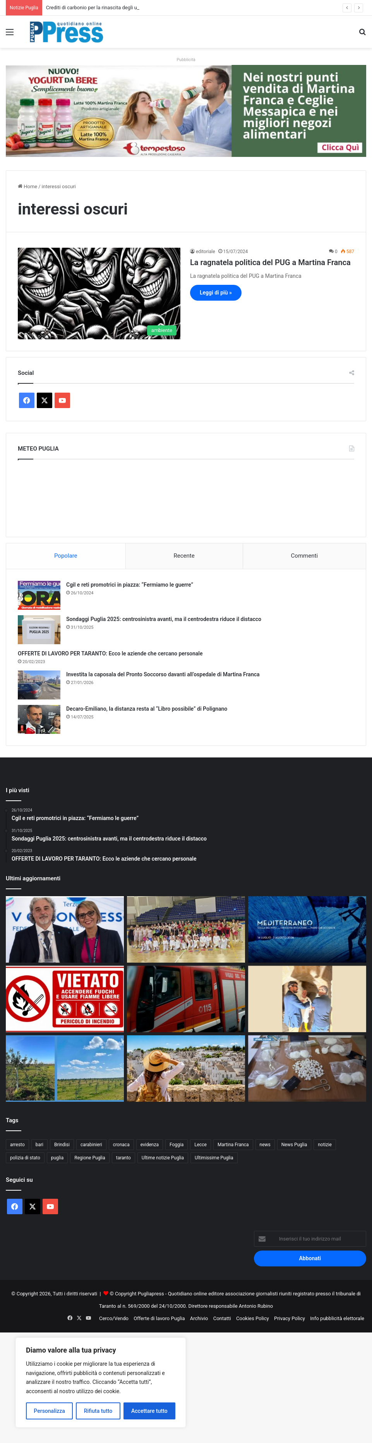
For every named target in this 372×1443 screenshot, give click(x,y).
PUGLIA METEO (186, 496)
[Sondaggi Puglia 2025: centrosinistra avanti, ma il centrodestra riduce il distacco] (39, 629)
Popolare (65, 555)
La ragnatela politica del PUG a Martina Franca (270, 262)
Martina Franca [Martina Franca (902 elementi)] (233, 1144)
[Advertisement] (186, 1386)
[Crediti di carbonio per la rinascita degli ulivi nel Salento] (65, 1068)
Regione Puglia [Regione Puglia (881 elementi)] (89, 1158)
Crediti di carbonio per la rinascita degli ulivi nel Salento (107, 7)
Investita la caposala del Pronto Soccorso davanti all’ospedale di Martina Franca (163, 674)
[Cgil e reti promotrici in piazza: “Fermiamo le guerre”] (39, 595)
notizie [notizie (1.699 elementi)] (325, 1144)
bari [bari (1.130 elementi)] (39, 1144)
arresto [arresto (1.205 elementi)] (17, 1144)
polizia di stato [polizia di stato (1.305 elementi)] (25, 1158)
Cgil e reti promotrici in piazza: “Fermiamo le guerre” (129, 585)
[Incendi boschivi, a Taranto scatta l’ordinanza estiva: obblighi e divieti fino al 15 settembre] (65, 999)
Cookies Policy (252, 1318)
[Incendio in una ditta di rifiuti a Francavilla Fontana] (186, 999)
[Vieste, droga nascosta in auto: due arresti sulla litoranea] (307, 1068)
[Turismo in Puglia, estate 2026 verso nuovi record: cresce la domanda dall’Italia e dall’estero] (186, 1068)
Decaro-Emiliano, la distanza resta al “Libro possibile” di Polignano (146, 709)
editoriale (205, 251)
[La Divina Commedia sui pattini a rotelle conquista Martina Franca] (186, 929)
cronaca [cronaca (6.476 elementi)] (121, 1144)
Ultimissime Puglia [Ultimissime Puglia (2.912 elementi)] (214, 1158)
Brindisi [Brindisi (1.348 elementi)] (62, 1144)
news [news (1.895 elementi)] (265, 1144)
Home (27, 186)
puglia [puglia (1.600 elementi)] (57, 1158)
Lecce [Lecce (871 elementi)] (200, 1144)
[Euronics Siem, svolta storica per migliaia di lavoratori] (65, 929)
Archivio (199, 1318)
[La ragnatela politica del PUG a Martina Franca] (99, 293)
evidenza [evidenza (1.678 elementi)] (150, 1144)
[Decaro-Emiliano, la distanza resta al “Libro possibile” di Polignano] (39, 719)
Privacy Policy (289, 1318)
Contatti (222, 1318)
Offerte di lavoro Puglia (159, 1318)
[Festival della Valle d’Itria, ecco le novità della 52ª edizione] (307, 929)
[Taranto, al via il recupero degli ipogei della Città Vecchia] (307, 999)
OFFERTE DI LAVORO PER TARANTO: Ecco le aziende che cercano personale (110, 653)
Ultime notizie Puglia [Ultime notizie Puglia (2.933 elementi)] (163, 1158)
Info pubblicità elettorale (337, 1318)
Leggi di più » (216, 292)
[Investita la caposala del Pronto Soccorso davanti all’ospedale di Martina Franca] (39, 684)
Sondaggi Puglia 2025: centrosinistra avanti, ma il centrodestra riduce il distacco (163, 619)
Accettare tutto (149, 1411)
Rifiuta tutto (98, 1411)
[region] (100, 1382)
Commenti (304, 555)
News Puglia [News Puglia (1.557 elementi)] (294, 1144)
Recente (184, 555)
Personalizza (49, 1411)
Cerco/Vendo (114, 1318)
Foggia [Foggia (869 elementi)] (176, 1144)
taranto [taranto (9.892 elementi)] (123, 1158)
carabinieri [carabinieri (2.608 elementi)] (91, 1144)
